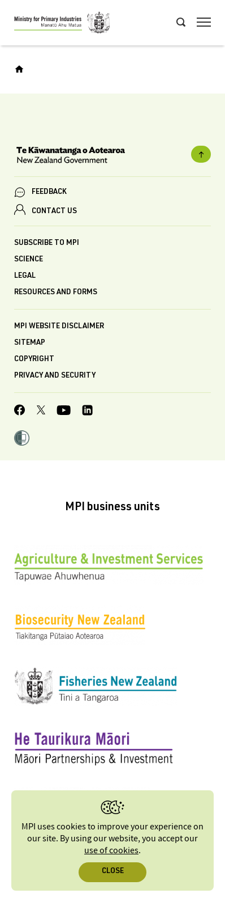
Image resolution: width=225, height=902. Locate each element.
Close (113, 871)
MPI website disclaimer (59, 327)
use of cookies (111, 851)
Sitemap (29, 343)
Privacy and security (55, 376)
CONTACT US (54, 211)
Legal (25, 276)
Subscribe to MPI (46, 243)
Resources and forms (55, 293)
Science (28, 260)
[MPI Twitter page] (41, 411)
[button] (21, 439)
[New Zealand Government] (112, 156)
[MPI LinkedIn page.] (87, 412)
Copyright (34, 359)
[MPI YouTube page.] (64, 411)
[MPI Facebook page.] (19, 411)
